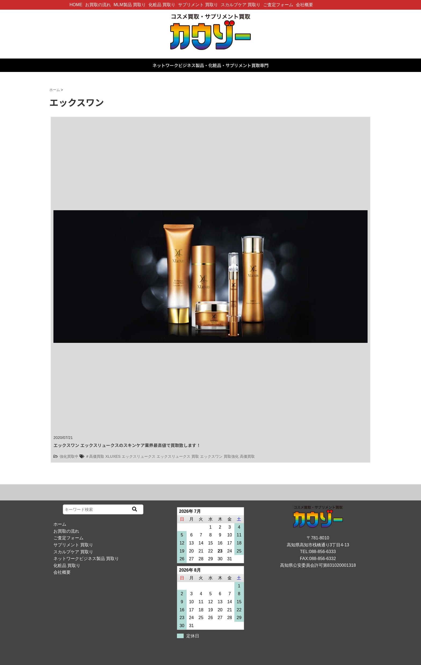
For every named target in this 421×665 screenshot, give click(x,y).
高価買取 (247, 456)
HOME (76, 4)
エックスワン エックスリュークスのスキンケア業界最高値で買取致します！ (127, 445)
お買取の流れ (98, 4)
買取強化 (231, 456)
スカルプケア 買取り (240, 4)
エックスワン (211, 456)
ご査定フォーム (278, 4)
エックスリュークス (138, 456)
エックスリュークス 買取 (178, 456)
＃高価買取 (94, 456)
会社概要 (304, 4)
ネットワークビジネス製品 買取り (86, 558)
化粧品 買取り (161, 4)
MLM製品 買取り (130, 4)
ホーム (59, 524)
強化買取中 (69, 456)
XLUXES (113, 456)
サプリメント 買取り (198, 4)
